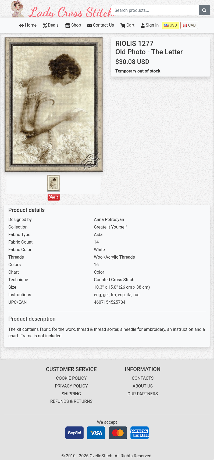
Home (28, 25)
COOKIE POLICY (71, 378)
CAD (189, 25)
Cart (127, 25)
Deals (51, 25)
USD (170, 25)
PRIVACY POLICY (71, 386)
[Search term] (155, 10)
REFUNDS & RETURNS (71, 401)
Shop (73, 25)
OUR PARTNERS (142, 393)
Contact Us (100, 25)
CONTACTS (143, 378)
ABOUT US (143, 386)
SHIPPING (71, 393)
